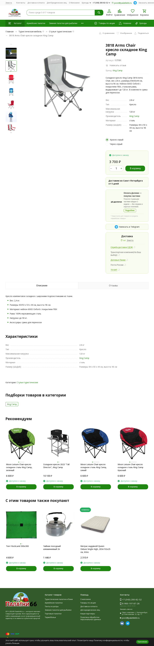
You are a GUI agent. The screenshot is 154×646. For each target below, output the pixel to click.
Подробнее (130, 210)
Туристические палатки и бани (59, 599)
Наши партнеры (87, 613)
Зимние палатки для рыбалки (63, 23)
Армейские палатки (36, 23)
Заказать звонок (146, 2)
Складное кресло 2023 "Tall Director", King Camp (56, 466)
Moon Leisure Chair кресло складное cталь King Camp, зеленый (19, 467)
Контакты (20, 2)
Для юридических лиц (90, 610)
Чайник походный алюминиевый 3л (52, 547)
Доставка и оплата (36, 2)
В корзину (135, 168)
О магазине (85, 599)
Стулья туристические (60, 31)
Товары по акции (88, 602)
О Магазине (74, 2)
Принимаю (142, 641)
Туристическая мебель (30, 31)
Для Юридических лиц (57, 2)
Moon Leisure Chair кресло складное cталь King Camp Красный (130, 467)
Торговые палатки (53, 613)
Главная (9, 31)
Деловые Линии (118, 260)
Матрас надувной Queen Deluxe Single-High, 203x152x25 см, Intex (95, 549)
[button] (11, 133)
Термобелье (50, 617)
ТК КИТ (114, 270)
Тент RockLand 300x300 (17, 546)
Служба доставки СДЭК (122, 247)
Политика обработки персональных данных (90, 618)
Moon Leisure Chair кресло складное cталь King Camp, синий (93, 467)
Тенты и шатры (52, 606)
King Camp (117, 70)
